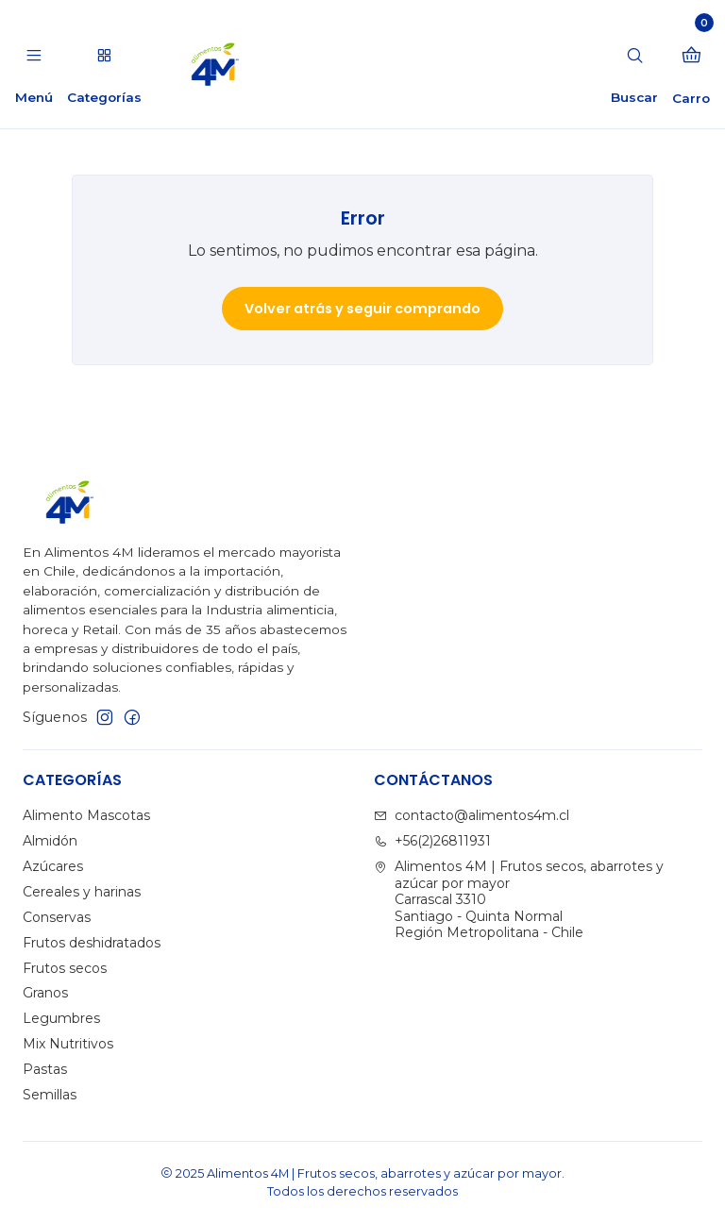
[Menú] (34, 64)
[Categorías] (103, 64)
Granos (45, 992)
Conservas (57, 917)
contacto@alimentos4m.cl (471, 815)
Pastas (45, 1069)
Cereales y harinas (82, 891)
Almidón (50, 840)
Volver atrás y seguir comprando (362, 308)
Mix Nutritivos (68, 1043)
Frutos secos (65, 968)
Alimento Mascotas (86, 815)
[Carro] (691, 64)
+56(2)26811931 (432, 840)
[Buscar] (634, 64)
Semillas (49, 1094)
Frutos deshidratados (91, 942)
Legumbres (61, 1018)
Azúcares (53, 866)
